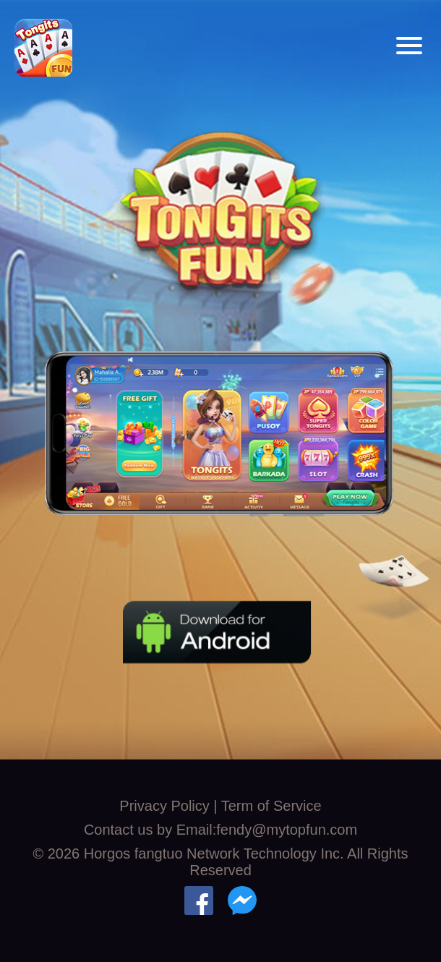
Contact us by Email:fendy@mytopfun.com (220, 830)
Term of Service (271, 806)
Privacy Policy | (169, 806)
